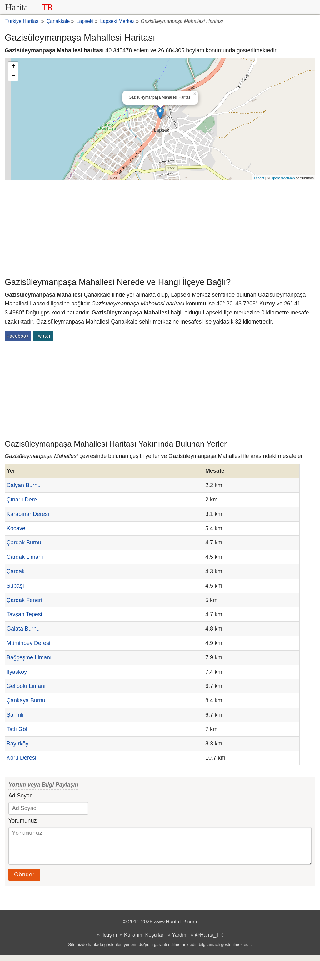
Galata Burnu (23, 629)
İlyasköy (17, 672)
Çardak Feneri (24, 600)
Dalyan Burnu (24, 485)
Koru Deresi (21, 758)
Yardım (180, 941)
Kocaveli (17, 528)
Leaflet (259, 178)
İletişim (109, 941)
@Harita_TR (209, 941)
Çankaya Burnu (26, 700)
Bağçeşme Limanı (29, 657)
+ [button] (13, 66)
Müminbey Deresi (28, 643)
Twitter (43, 336)
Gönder (24, 881)
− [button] (13, 76)
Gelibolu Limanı (26, 686)
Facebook (18, 336)
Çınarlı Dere (22, 499)
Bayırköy (17, 743)
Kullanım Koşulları (144, 941)
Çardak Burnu (24, 542)
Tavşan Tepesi (24, 614)
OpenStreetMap (283, 178)
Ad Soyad (20, 795)
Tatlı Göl (17, 729)
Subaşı (15, 586)
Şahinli (15, 715)
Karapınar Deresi (28, 514)
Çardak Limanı (25, 557)
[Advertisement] (160, 227)
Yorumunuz (22, 821)
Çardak (16, 571)
